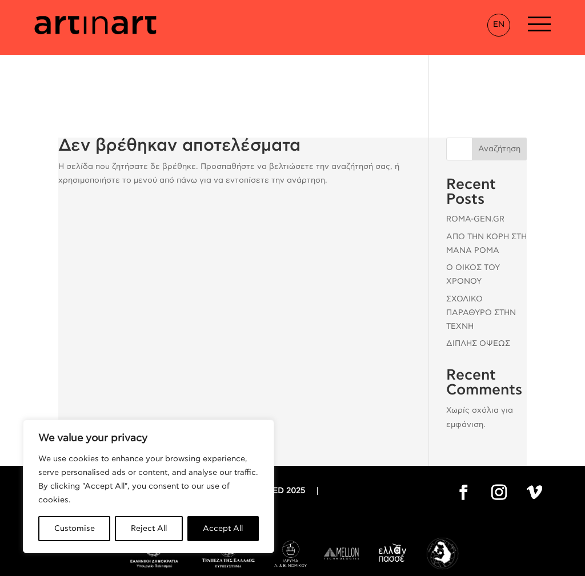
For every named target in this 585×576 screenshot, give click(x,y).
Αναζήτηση (499, 94)
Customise (74, 528)
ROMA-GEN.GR (475, 164)
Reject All (149, 528)
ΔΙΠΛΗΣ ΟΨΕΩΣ (478, 289)
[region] (148, 486)
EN (498, 24)
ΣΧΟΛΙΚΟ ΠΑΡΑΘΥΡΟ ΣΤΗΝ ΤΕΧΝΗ (481, 258)
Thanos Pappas (381, 563)
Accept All (223, 528)
